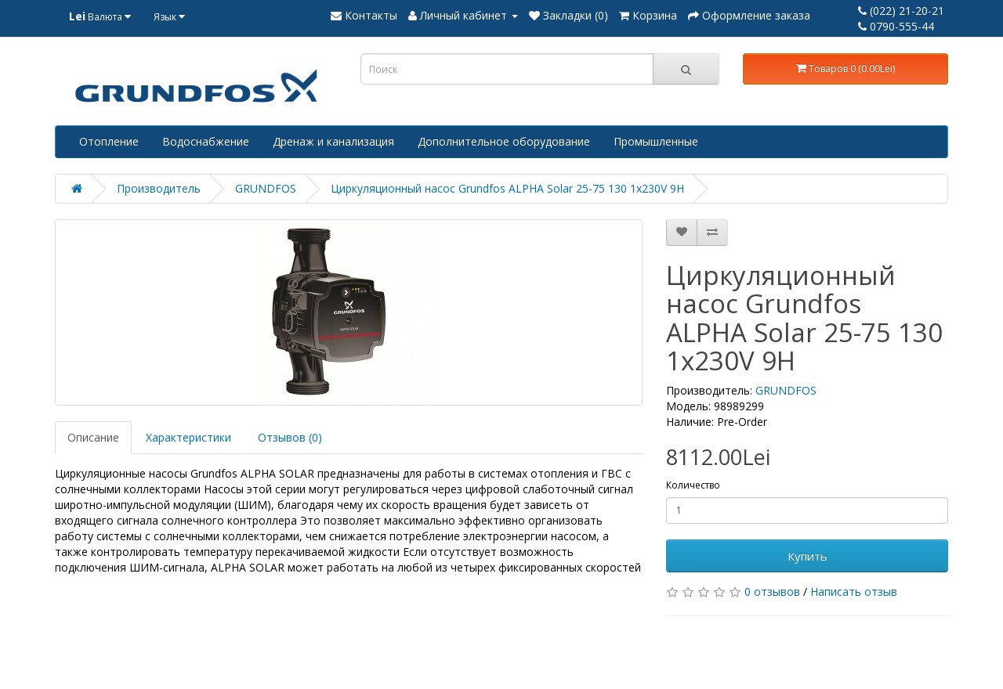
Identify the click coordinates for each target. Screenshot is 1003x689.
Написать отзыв (853, 591)
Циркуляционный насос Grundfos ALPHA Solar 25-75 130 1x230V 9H (507, 188)
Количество (693, 485)
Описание (93, 437)
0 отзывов (772, 591)
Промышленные (656, 141)
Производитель (159, 188)
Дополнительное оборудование (504, 141)
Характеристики (188, 437)
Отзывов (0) (290, 437)
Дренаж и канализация (333, 141)
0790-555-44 (896, 26)
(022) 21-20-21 (901, 10)
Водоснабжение (205, 141)
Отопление (109, 141)
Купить (807, 556)
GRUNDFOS (265, 188)
